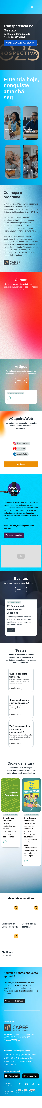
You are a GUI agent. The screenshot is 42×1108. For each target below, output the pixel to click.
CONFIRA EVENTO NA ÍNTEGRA (20, 43)
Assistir (10, 630)
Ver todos (21, 380)
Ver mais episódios (13, 535)
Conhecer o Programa (14, 1001)
